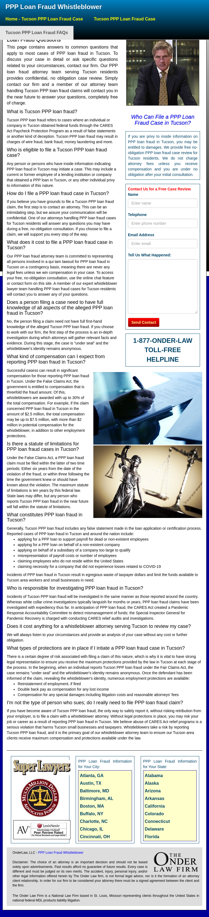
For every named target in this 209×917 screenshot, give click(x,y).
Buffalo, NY (91, 813)
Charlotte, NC (93, 821)
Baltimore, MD (94, 791)
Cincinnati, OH (95, 836)
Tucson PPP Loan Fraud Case (124, 19)
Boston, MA (92, 806)
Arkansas (154, 798)
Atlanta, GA (91, 775)
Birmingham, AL (96, 798)
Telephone (137, 214)
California (155, 806)
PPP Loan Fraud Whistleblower (53, 6)
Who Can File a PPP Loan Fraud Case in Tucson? (163, 120)
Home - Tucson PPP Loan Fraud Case (44, 19)
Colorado (154, 813)
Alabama (154, 775)
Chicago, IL (91, 829)
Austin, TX (90, 783)
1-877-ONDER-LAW (162, 340)
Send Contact (143, 322)
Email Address (141, 235)
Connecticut (157, 821)
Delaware (154, 829)
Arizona (153, 791)
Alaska (152, 783)
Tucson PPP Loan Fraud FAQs (36, 32)
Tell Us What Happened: (149, 255)
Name (133, 194)
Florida (152, 836)
